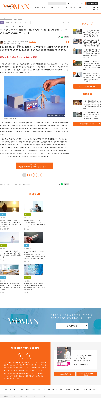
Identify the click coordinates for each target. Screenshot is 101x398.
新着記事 (95, 7)
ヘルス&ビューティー (76, 7)
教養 (52, 7)
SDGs (65, 7)
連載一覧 (95, 10)
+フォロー (32, 41)
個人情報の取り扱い (23, 396)
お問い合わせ (46, 396)
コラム (20, 19)
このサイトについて (35, 396)
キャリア (45, 7)
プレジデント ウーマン (6, 19)
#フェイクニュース (24, 23)
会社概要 (6, 396)
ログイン (81, 3)
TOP (6, 389)
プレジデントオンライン (89, 389)
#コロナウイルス (11, 23)
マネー (58, 7)
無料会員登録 (92, 3)
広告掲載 (13, 396)
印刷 (67, 36)
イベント (36, 7)
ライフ (88, 7)
